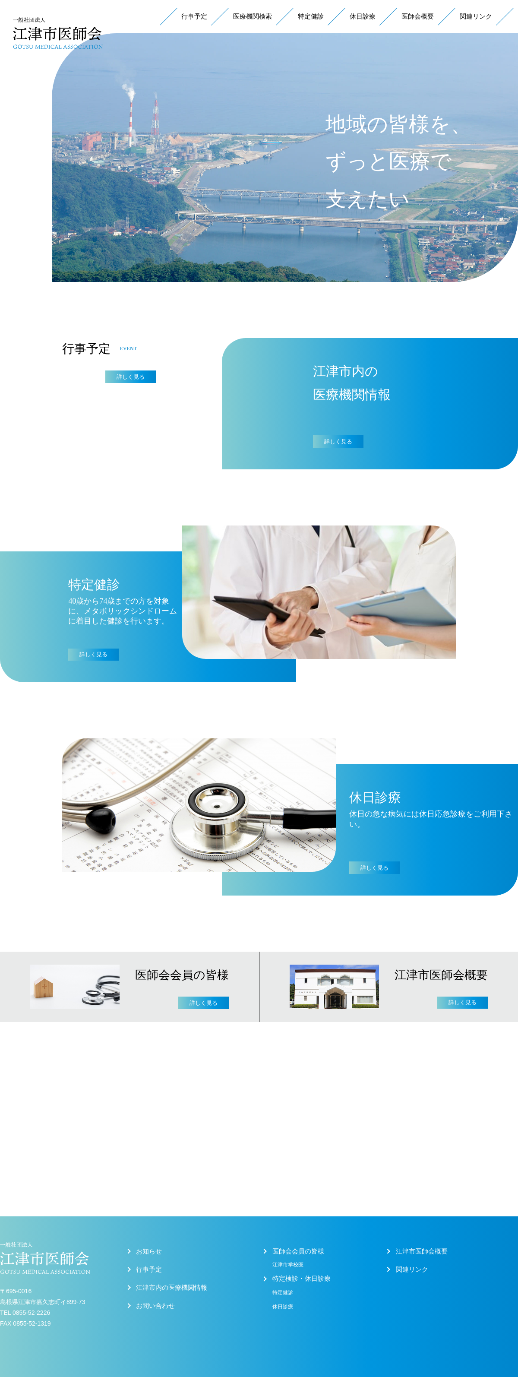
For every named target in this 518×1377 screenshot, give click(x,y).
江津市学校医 (287, 1265)
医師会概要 (417, 16)
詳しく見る (131, 377)
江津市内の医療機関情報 (171, 1287)
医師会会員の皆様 (298, 1251)
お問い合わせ (155, 1305)
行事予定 (194, 16)
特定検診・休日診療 (301, 1278)
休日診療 (363, 16)
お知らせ (149, 1251)
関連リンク (476, 16)
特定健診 (311, 16)
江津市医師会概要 (422, 1251)
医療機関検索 (252, 16)
